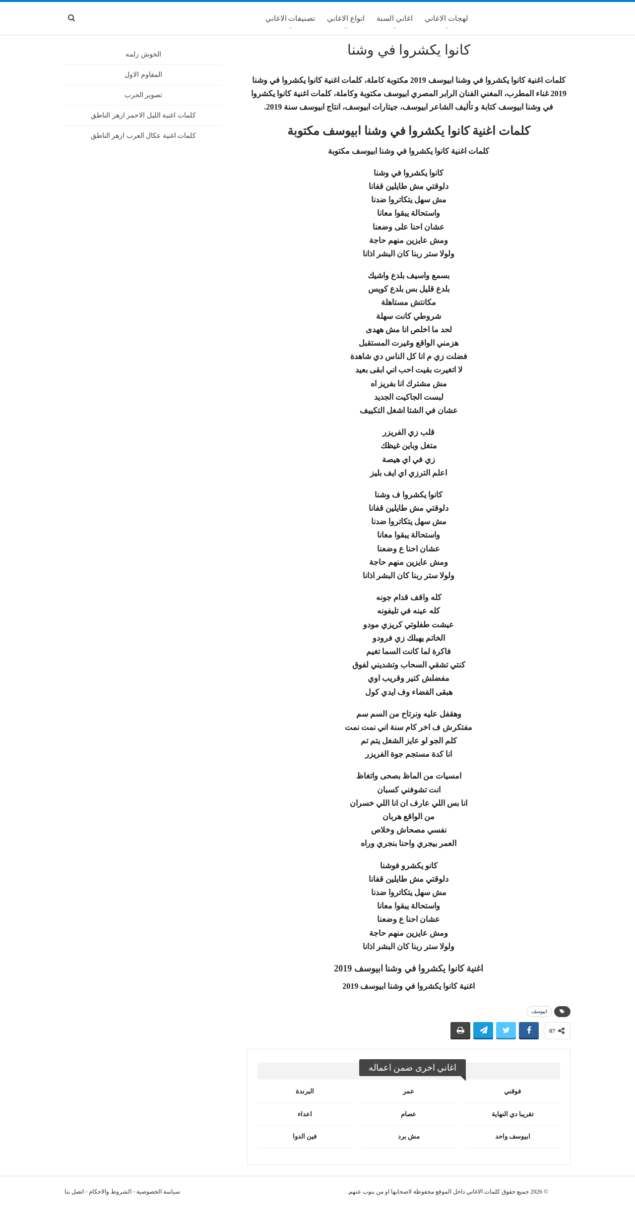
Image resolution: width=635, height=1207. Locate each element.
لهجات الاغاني (446, 18)
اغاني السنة (395, 18)
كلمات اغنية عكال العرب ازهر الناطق (143, 135)
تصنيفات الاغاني (290, 18)
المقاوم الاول (143, 74)
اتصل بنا (74, 1191)
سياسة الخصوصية (158, 1191)
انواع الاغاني (346, 18)
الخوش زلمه (143, 54)
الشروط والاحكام (110, 1191)
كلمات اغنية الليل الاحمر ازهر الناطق (143, 115)
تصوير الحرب (144, 95)
